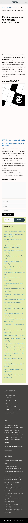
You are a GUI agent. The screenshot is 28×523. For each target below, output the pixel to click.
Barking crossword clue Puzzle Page (14, 347)
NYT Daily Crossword (13, 8)
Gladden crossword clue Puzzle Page (14, 299)
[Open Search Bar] (2, 2)
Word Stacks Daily (11, 401)
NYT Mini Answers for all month (13, 140)
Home (4, 8)
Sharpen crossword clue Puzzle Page (14, 344)
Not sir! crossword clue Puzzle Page (14, 335)
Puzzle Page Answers (12, 413)
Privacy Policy (8, 450)
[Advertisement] (14, 38)
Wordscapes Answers (12, 404)
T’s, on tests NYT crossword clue (13, 175)
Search (19, 219)
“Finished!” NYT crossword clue (13, 173)
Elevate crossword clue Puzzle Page (14, 350)
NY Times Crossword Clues (14, 410)
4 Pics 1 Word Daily (11, 407)
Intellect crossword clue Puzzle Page (14, 231)
